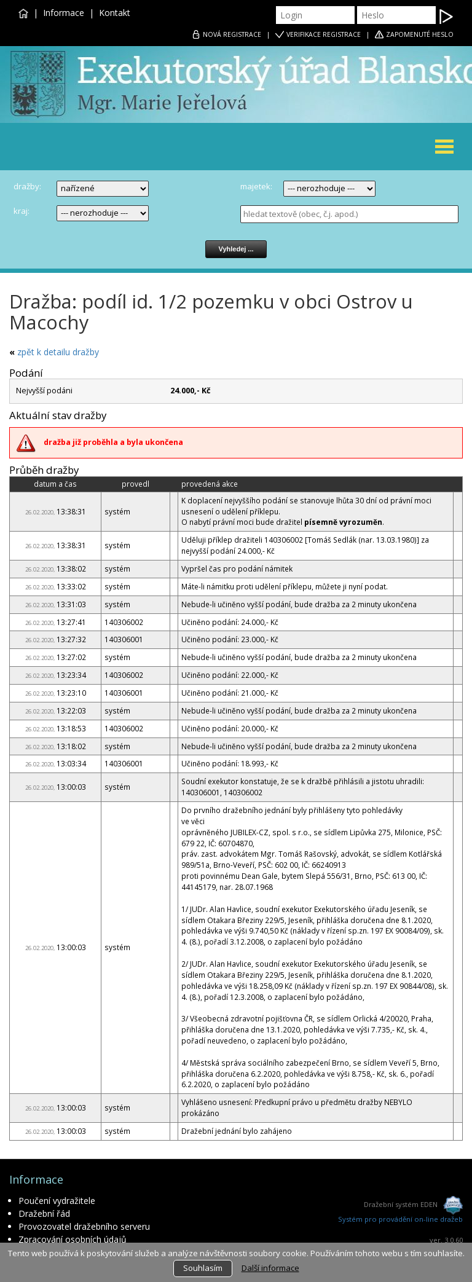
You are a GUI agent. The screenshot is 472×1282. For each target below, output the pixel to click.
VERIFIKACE (323, 34)
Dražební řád (44, 1213)
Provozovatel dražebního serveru (84, 1226)
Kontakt (114, 12)
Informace (63, 12)
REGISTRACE (232, 34)
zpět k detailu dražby (58, 352)
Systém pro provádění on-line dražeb (400, 1219)
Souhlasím (202, 1267)
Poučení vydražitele (56, 1200)
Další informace (270, 1267)
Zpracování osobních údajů (72, 1239)
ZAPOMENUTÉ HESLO (420, 34)
